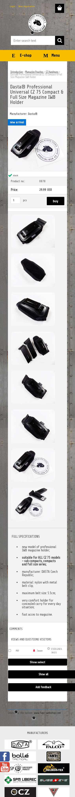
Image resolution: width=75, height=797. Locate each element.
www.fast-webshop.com (47, 712)
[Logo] (37, 23)
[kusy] (16, 200)
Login (12, 6)
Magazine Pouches (34, 71)
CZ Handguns (52, 71)
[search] (59, 40)
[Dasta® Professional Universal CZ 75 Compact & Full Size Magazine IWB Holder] (37, 128)
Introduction (16, 71)
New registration (27, 6)
